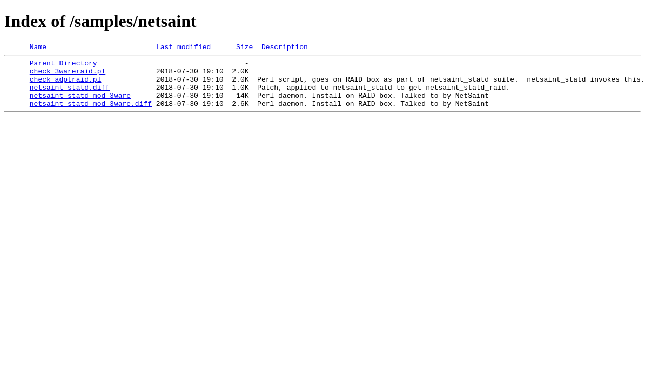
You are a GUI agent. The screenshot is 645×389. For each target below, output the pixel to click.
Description (284, 48)
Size (244, 48)
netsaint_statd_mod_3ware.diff (91, 114)
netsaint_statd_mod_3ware (80, 105)
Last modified (183, 48)
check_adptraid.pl (66, 85)
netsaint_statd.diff (70, 95)
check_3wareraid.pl (67, 76)
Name (38, 48)
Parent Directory (63, 66)
